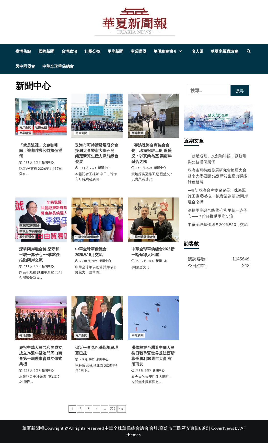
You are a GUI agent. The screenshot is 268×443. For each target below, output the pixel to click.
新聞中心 (48, 162)
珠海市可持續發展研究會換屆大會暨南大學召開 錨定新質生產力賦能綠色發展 (217, 176)
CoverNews (222, 428)
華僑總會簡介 (168, 51)
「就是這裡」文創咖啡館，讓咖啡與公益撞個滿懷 (40, 151)
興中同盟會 (25, 66)
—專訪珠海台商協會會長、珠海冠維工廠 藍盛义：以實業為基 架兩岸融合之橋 (218, 196)
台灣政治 (69, 51)
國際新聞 (46, 51)
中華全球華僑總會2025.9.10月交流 (218, 224)
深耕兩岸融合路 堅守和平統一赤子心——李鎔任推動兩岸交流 (39, 254)
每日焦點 (25, 335)
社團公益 (92, 51)
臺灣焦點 (23, 51)
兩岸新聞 (115, 51)
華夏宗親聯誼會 (224, 51)
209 (112, 409)
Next (121, 409)
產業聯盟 (138, 51)
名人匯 (197, 51)
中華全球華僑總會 (58, 66)
